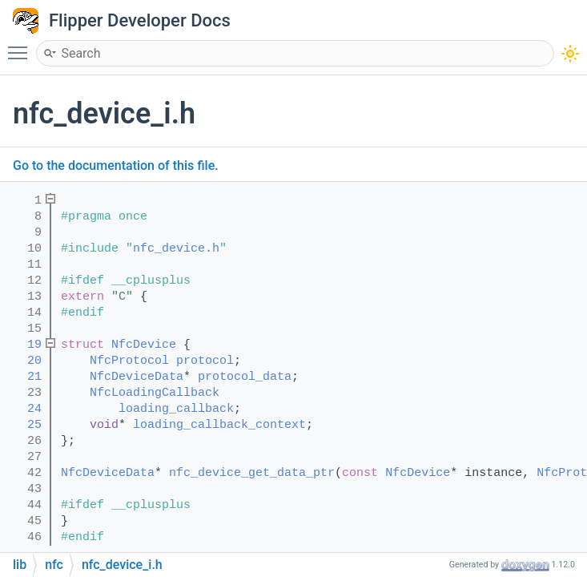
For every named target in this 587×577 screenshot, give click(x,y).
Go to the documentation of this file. (116, 165)
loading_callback (176, 409)
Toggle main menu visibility (21, 46)
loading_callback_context (219, 425)
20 (24, 361)
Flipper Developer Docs (140, 20)
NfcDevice (143, 345)
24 (24, 409)
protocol (205, 361)
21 (24, 377)
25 (24, 425)
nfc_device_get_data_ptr (252, 473)
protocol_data (244, 377)
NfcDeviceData (136, 377)
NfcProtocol (129, 361)
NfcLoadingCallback (154, 393)
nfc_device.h (176, 249)
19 (24, 345)
